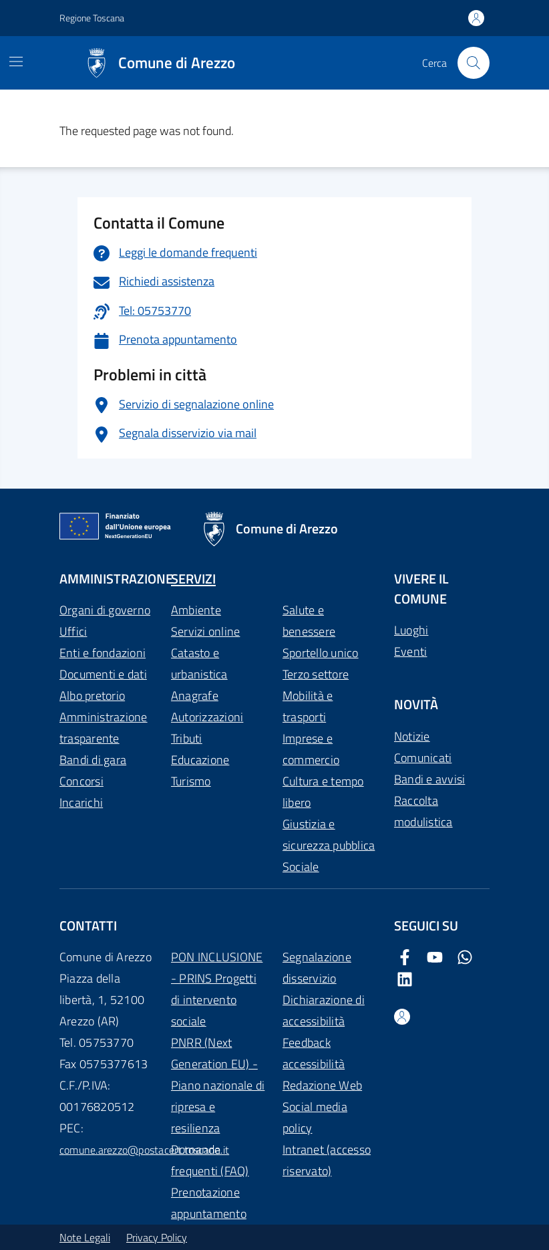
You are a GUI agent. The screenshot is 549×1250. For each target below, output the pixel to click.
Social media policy (315, 1117)
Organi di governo (104, 610)
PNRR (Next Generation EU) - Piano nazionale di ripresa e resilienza (217, 1085)
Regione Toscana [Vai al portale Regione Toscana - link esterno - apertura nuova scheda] (91, 18)
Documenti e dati (103, 674)
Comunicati (422, 758)
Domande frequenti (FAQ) (210, 1160)
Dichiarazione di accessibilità (324, 1010)
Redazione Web (322, 1085)
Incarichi (81, 802)
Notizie (412, 736)
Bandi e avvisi (429, 779)
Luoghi (411, 630)
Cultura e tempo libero (323, 791)
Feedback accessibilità (314, 1053)
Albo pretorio (92, 695)
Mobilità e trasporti (308, 706)
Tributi (186, 738)
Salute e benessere (309, 620)
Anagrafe (194, 695)
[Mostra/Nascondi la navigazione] (16, 61)
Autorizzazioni (207, 717)
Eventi (410, 651)
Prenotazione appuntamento (208, 1203)
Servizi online (205, 631)
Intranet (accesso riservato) (327, 1160)
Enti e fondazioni (102, 653)
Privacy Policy (156, 1237)
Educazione (200, 760)
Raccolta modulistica (423, 811)
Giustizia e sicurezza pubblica (329, 834)
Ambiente (196, 610)
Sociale (301, 867)
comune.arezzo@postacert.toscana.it (144, 1150)
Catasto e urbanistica (199, 663)
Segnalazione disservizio (317, 967)
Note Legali (84, 1237)
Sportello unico (321, 653)
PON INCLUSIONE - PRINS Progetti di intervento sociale (216, 989)
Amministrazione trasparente (103, 727)
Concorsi (81, 781)
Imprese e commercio (311, 749)
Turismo (191, 781)
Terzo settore (316, 674)
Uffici (73, 631)
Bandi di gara (92, 760)
